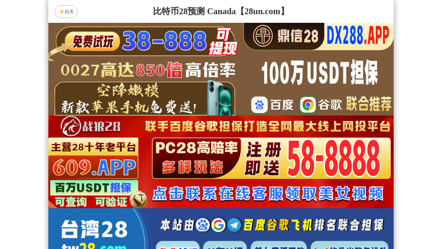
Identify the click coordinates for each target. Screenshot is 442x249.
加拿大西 (199, 170)
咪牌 (269, 140)
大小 (243, 225)
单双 (286, 225)
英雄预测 (221, 207)
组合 (155, 225)
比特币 (286, 170)
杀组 (199, 225)
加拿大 (155, 170)
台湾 (243, 170)
